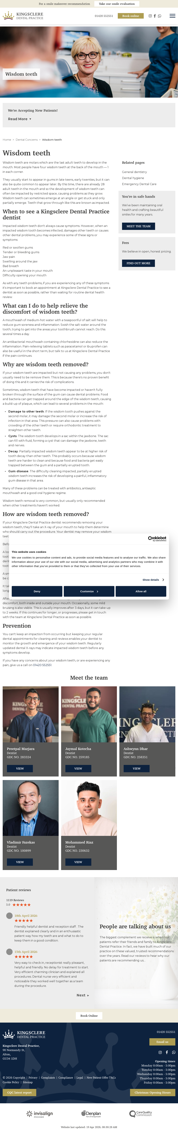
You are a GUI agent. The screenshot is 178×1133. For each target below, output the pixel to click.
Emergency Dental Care (139, 184)
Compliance (65, 1077)
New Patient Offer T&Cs (101, 1077)
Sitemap (28, 1082)
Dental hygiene (133, 178)
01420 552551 (42, 665)
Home (7, 139)
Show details (151, 579)
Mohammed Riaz (79, 842)
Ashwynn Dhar (136, 749)
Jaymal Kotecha (78, 749)
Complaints (48, 1077)
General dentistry (134, 172)
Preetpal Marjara (20, 749)
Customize (89, 591)
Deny (37, 591)
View (20, 768)
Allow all (141, 591)
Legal (80, 1077)
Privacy (33, 1077)
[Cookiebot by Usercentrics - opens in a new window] (150, 539)
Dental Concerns (27, 139)
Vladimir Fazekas (21, 842)
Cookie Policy (11, 1082)
